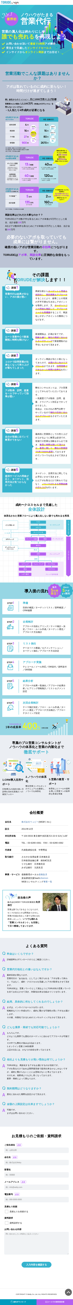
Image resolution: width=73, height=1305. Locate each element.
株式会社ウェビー (30, 822)
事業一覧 (48, 882)
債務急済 (43, 874)
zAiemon (44, 878)
